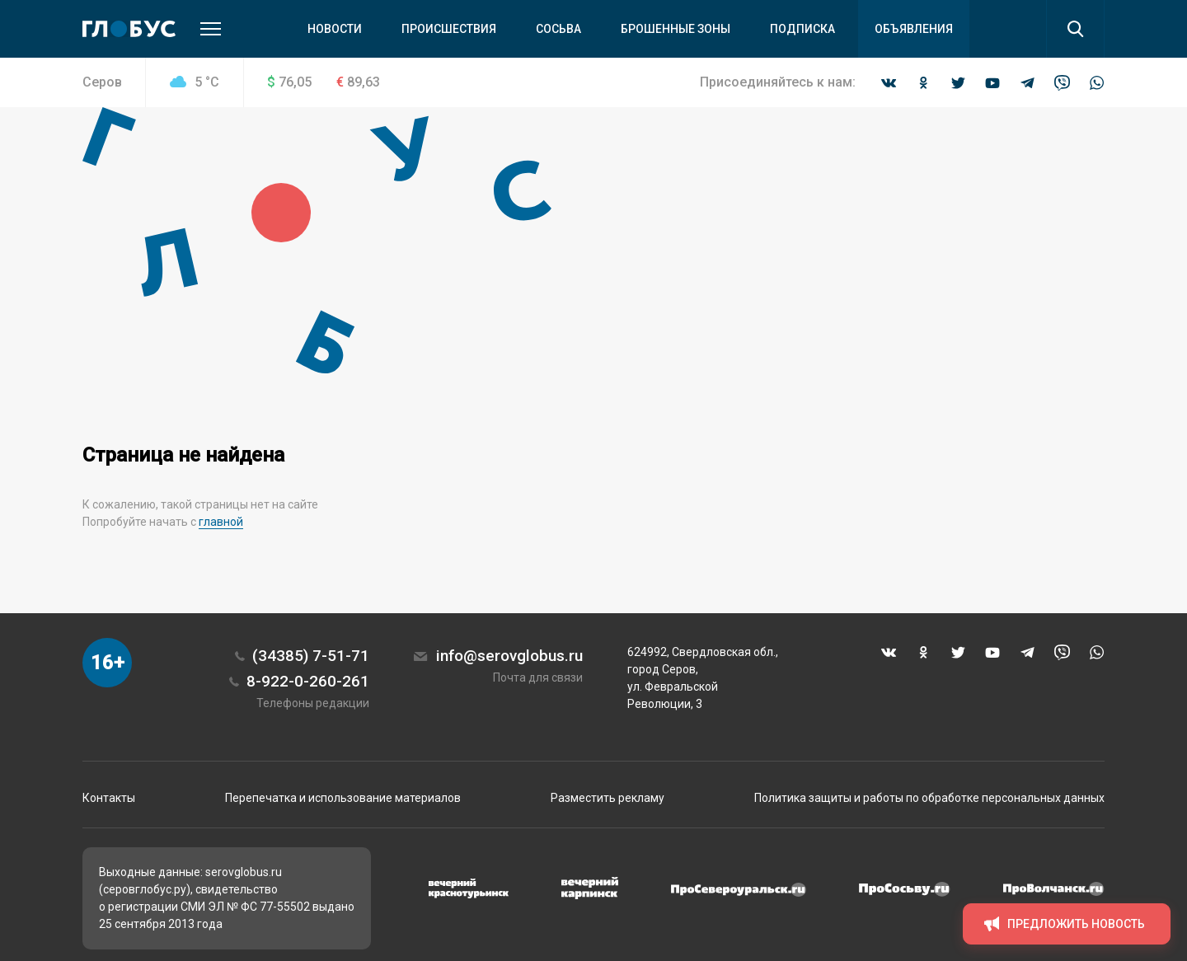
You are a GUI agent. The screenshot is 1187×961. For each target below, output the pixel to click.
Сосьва (558, 28)
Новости (334, 28)
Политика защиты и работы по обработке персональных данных (929, 797)
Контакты (108, 797)
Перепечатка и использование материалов (343, 797)
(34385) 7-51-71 (310, 655)
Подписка (802, 28)
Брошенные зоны (675, 28)
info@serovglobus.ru (509, 655)
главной (221, 521)
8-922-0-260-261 (307, 681)
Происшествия (448, 28)
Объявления (914, 28)
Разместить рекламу (607, 797)
